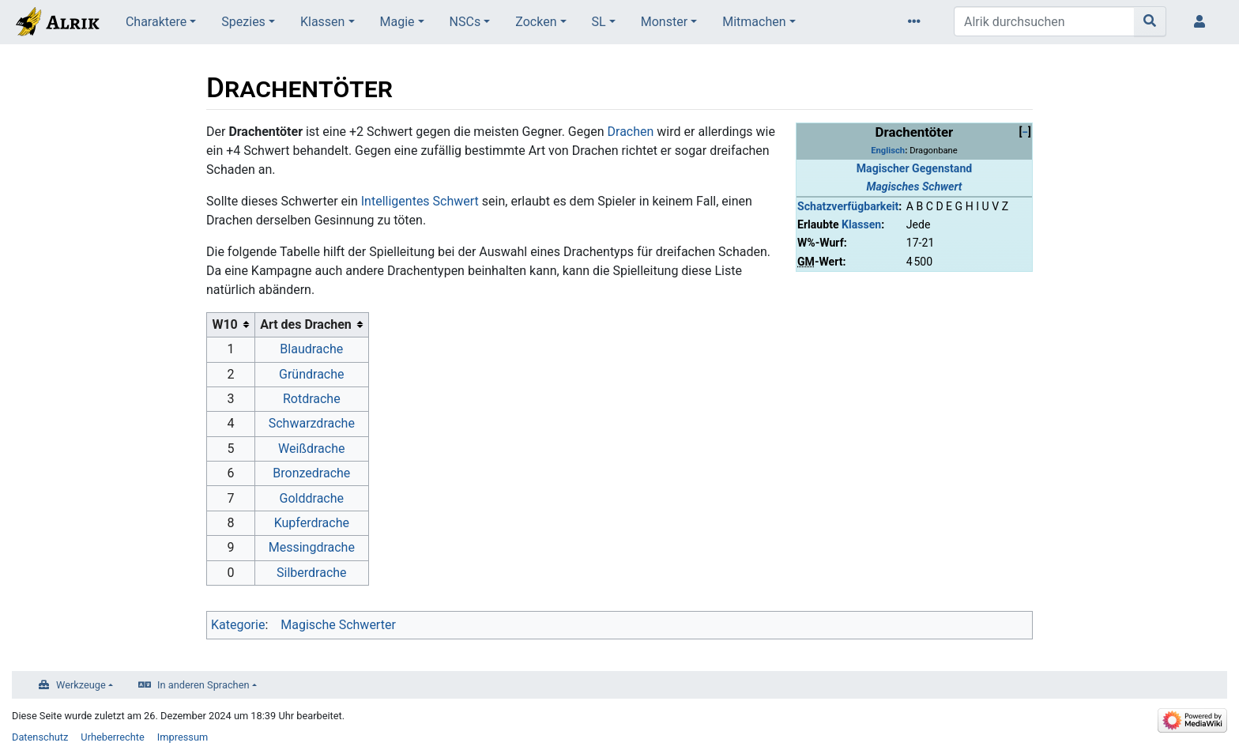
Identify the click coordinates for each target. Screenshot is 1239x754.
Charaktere (156, 21)
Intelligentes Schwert (420, 201)
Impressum (182, 737)
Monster (664, 21)
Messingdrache (312, 547)
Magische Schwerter (338, 624)
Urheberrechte (113, 737)
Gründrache (311, 374)
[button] (1025, 132)
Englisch (888, 150)
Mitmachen (753, 21)
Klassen (322, 21)
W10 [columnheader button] (224, 324)
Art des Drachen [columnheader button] (306, 324)
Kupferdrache (311, 522)
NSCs (465, 21)
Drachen (631, 131)
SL (599, 21)
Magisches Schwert (914, 186)
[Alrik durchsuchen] (1044, 21)
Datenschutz (40, 737)
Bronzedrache (311, 473)
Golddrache (312, 498)
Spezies (243, 21)
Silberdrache (312, 572)
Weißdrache (311, 448)
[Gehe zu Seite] (1150, 21)
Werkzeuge (81, 685)
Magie (397, 21)
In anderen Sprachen (203, 685)
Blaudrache (311, 348)
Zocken (535, 21)
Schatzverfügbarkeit (847, 206)
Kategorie (238, 624)
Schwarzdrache (312, 423)
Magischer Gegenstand (914, 168)
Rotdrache (312, 398)
